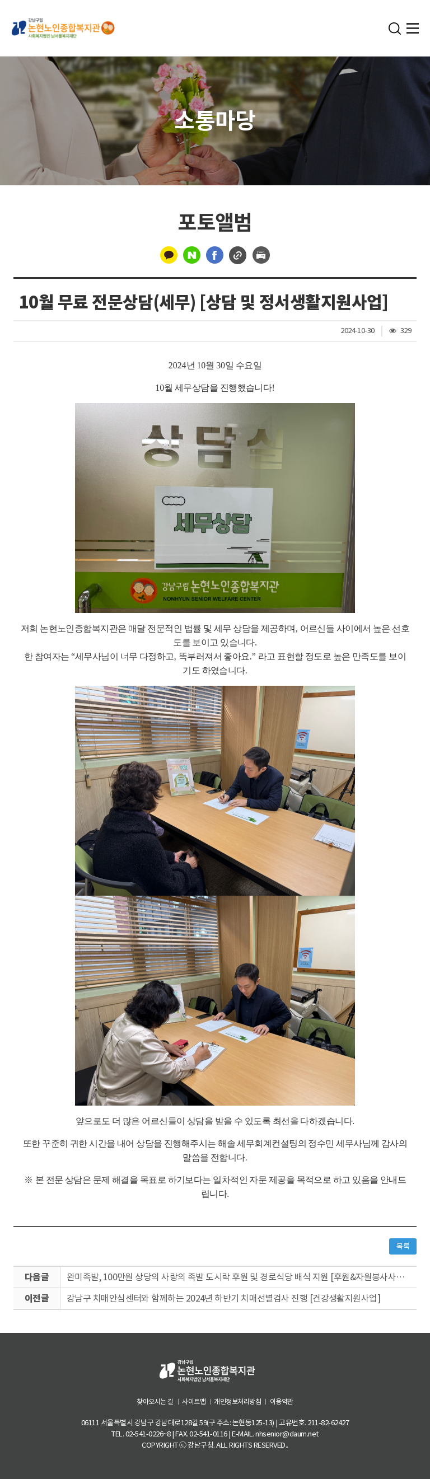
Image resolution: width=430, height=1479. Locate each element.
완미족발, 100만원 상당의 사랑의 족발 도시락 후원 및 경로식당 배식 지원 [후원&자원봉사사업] (238, 1277)
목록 (402, 1246)
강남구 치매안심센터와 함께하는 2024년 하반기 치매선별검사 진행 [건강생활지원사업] (224, 1298)
